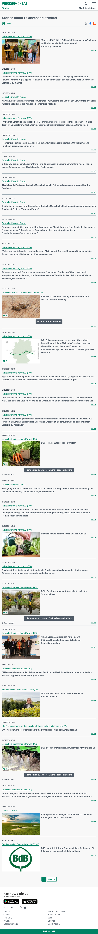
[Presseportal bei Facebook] (17, 908)
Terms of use (54, 915)
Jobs (50, 918)
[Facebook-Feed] (90, 23)
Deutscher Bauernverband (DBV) (17, 668)
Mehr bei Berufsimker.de (49, 321)
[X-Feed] (86, 23)
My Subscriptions (87, 8)
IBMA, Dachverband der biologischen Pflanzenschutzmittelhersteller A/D (34, 726)
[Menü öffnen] (93, 4)
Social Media (54, 924)
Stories (5, 8)
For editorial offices (57, 912)
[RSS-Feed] (94, 23)
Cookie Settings (10, 924)
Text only (7, 918)
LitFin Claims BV (9, 811)
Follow (49, 931)
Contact (6, 915)
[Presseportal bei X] (20, 908)
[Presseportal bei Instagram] (24, 907)
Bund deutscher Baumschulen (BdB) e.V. (20, 689)
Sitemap (51, 921)
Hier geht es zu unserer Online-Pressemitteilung (49, 470)
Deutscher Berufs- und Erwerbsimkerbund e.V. (23, 292)
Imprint (6, 912)
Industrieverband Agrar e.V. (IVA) (17, 36)
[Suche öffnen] (86, 4)
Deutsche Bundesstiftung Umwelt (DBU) (20, 439)
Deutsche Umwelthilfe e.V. (14, 97)
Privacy (6, 921)
